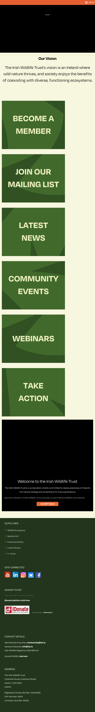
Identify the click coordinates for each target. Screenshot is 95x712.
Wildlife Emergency (16, 530)
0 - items (11, 553)
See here (24, 656)
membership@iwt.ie (36, 642)
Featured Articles (15, 542)
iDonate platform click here (17, 600)
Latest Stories (14, 547)
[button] (91, 2)
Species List (13, 536)
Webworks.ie (48, 612)
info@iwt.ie (27, 646)
